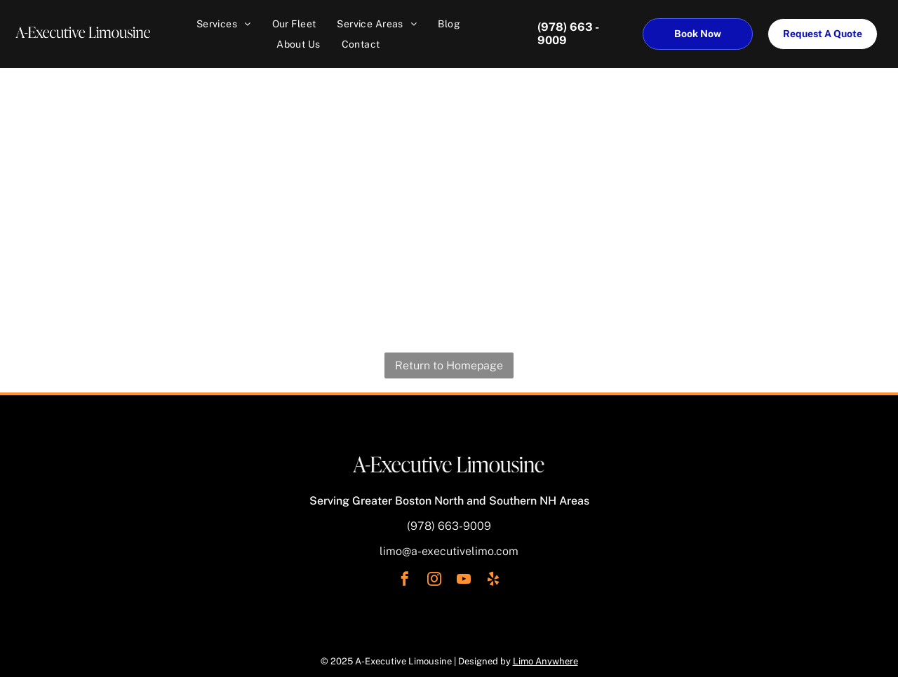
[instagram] (434, 580)
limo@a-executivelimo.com (449, 551)
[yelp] (493, 580)
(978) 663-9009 (449, 526)
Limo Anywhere (545, 661)
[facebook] (404, 580)
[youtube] (463, 580)
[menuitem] (224, 23)
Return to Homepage (449, 365)
